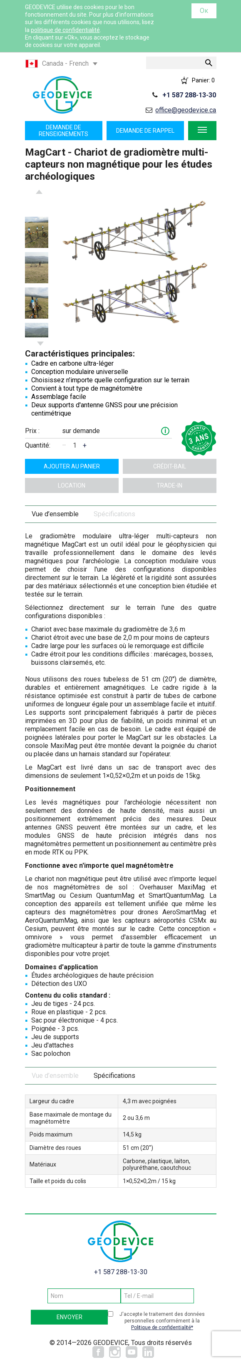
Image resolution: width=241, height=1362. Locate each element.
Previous (39, 192)
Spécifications (114, 514)
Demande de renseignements (63, 130)
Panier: (203, 80)
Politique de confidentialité (161, 1327)
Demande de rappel (145, 130)
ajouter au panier (72, 466)
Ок (204, 11)
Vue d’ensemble (55, 514)
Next (40, 344)
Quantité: (37, 445)
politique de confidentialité (65, 30)
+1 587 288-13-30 (189, 95)
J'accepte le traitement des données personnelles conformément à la (162, 1321)
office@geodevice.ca (185, 110)
